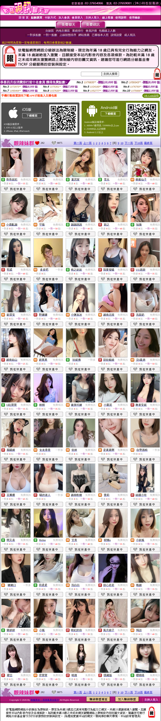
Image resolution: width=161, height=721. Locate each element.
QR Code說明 (151, 95)
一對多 (59, 269)
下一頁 (129, 143)
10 (122, 143)
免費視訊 (26, 179)
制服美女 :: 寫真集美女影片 (45, 700)
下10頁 (138, 143)
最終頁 (148, 143)
